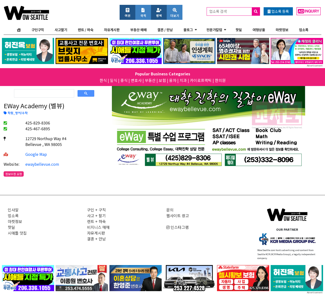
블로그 (188, 29)
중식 (124, 80)
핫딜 (239, 29)
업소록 (303, 29)
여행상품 (259, 29)
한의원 (220, 80)
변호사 (136, 80)
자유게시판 (112, 29)
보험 (162, 80)
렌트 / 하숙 (85, 29)
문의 (169, 210)
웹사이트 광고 (177, 215)
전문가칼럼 (214, 29)
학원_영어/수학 (16, 113)
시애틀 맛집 (17, 233)
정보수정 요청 (13, 174)
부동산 (150, 80)
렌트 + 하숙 (96, 221)
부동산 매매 (138, 29)
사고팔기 (61, 29)
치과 (183, 80)
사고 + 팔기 (96, 215)
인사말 (13, 210)
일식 (113, 80)
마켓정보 (282, 29)
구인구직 (37, 29)
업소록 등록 (278, 11)
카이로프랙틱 (201, 80)
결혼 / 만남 (165, 29)
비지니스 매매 (98, 227)
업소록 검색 (234, 11)
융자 (172, 80)
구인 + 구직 (96, 210)
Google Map (36, 154)
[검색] (43, 93)
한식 (103, 80)
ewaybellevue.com (42, 164)
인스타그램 (177, 227)
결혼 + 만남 (96, 239)
